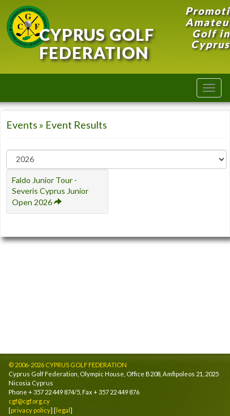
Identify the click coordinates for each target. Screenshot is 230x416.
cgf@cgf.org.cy (29, 401)
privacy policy (30, 410)
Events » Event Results (56, 124)
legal (63, 410)
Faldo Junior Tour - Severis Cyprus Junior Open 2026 (50, 191)
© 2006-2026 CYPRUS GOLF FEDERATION (67, 364)
